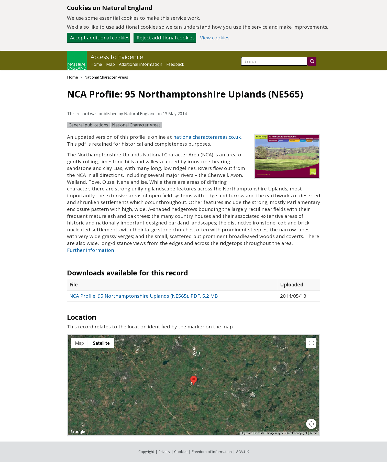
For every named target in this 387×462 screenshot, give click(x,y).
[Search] (311, 61)
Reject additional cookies (166, 37)
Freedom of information (212, 451)
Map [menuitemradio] (79, 343)
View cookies (214, 37)
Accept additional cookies (99, 37)
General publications (88, 125)
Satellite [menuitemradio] (101, 343)
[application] (193, 385)
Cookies (180, 451)
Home (96, 64)
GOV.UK (242, 451)
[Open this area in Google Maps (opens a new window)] (78, 431)
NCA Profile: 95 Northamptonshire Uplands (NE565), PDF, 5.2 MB (143, 296)
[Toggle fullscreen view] (311, 343)
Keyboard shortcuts (252, 433)
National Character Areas (106, 77)
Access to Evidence (117, 57)
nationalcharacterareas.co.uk (207, 137)
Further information (90, 250)
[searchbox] (274, 61)
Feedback (175, 64)
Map (110, 64)
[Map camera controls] (311, 424)
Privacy (164, 451)
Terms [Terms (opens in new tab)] (313, 433)
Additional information (140, 64)
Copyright (146, 451)
